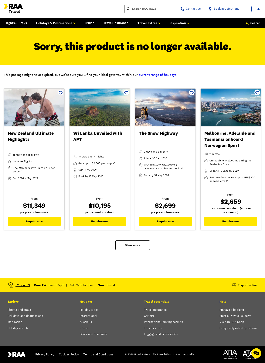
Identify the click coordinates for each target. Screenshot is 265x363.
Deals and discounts (93, 334)
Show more (132, 245)
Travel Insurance (115, 23)
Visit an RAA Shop (231, 322)
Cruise (89, 23)
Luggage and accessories (161, 334)
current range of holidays (157, 74)
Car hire (149, 316)
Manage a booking (231, 310)
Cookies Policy (69, 354)
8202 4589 (22, 285)
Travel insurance (155, 310)
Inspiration (15, 322)
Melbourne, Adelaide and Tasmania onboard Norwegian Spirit (230, 139)
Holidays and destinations (25, 316)
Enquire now (34, 221)
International (88, 316)
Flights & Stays (16, 23)
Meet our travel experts (235, 316)
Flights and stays (19, 310)
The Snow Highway (158, 133)
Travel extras (153, 328)
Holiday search (18, 328)
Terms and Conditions (98, 354)
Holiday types (89, 310)
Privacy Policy (44, 354)
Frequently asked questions (238, 328)
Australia (86, 322)
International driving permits (163, 322)
